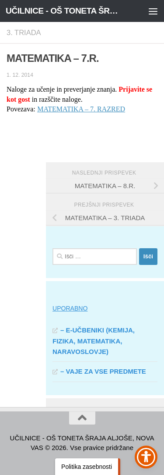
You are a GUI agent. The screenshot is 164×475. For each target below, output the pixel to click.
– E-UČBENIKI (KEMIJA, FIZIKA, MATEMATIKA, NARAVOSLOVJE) (93, 340)
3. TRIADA (24, 32)
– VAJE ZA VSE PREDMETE (103, 371)
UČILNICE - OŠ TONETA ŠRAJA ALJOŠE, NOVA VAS (65, 10)
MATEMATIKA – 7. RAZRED (81, 109)
